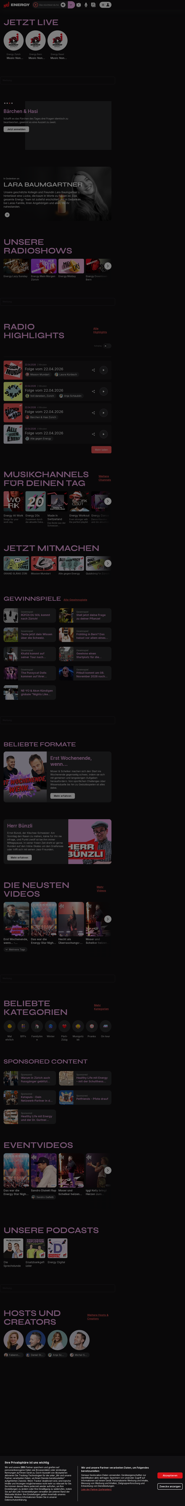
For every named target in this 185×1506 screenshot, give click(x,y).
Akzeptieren (170, 1475)
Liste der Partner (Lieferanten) (96, 1489)
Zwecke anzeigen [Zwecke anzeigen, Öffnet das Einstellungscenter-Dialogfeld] (170, 1486)
